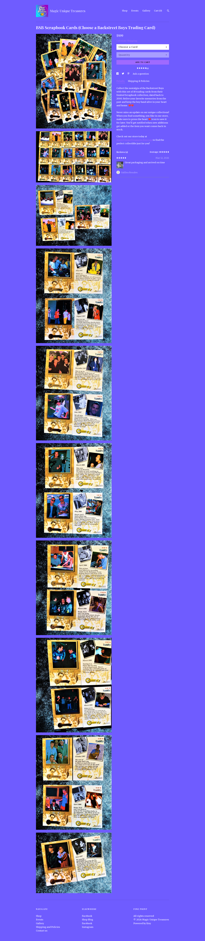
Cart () (158, 10)
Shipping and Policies (48, 927)
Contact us (41, 930)
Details (120, 81)
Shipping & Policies (138, 81)
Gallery (146, 10)
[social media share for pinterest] (128, 73)
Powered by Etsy (142, 923)
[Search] (168, 11)
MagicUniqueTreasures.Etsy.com (134, 140)
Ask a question (141, 73)
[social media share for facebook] (117, 73)
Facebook (87, 916)
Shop (125, 10)
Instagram (87, 927)
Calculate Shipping (126, 40)
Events (135, 10)
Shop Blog (87, 919)
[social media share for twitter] (123, 73)
